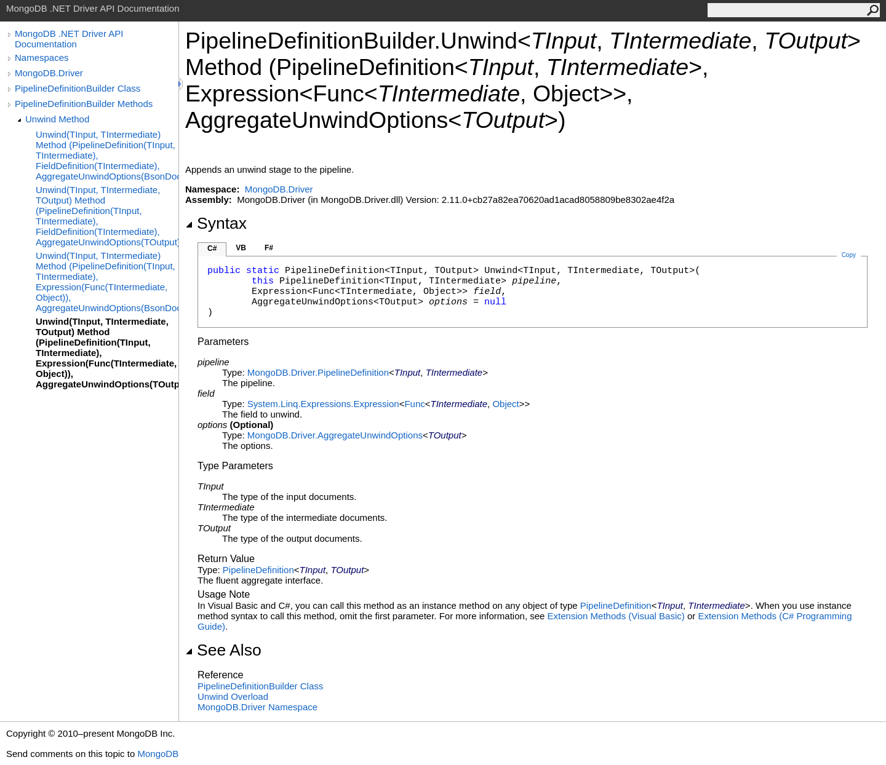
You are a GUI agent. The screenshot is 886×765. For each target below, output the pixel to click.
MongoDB (157, 753)
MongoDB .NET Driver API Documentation (69, 38)
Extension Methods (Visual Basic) (616, 616)
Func (414, 403)
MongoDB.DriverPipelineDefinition (318, 372)
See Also (223, 650)
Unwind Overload (233, 696)
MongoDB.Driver (49, 73)
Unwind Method (57, 119)
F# (269, 248)
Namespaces (42, 57)
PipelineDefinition (258, 570)
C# (212, 248)
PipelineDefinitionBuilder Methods (84, 103)
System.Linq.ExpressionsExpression (323, 403)
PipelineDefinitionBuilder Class (77, 88)
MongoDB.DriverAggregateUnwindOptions (335, 435)
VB (241, 248)
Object (505, 403)
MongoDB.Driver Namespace (257, 707)
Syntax (216, 223)
